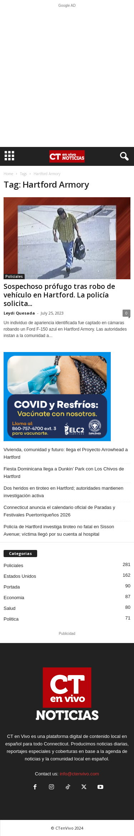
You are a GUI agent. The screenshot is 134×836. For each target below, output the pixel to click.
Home (8, 173)
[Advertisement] (67, 77)
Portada (12, 587)
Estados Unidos (20, 576)
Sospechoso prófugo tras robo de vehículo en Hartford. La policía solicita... (59, 295)
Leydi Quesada (19, 313)
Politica (11, 619)
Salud (9, 608)
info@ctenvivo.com (79, 773)
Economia (14, 597)
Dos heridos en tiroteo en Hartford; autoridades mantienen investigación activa (63, 491)
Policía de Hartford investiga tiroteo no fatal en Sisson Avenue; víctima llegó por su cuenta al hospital (59, 530)
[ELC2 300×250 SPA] (67, 396)
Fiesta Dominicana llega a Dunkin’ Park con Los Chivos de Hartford (64, 472)
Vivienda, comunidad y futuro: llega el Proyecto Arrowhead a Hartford (66, 453)
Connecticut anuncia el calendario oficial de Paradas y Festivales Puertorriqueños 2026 (59, 511)
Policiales (14, 276)
